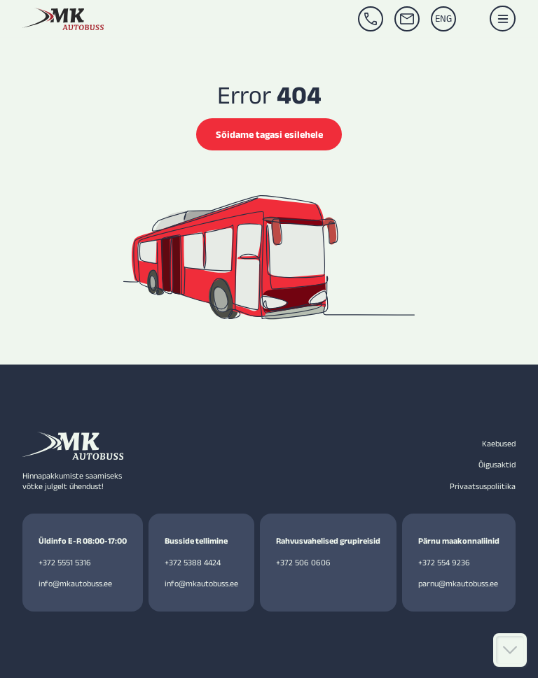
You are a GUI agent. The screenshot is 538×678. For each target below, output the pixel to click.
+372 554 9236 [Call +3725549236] (443, 561)
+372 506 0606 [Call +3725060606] (302, 561)
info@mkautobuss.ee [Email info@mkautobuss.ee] (75, 583)
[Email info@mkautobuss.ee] (407, 19)
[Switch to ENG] (443, 19)
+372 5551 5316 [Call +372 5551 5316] (64, 561)
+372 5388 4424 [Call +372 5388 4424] (193, 561)
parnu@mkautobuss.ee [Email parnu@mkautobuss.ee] (457, 583)
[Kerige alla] (510, 650)
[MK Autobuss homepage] (63, 19)
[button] (503, 18)
